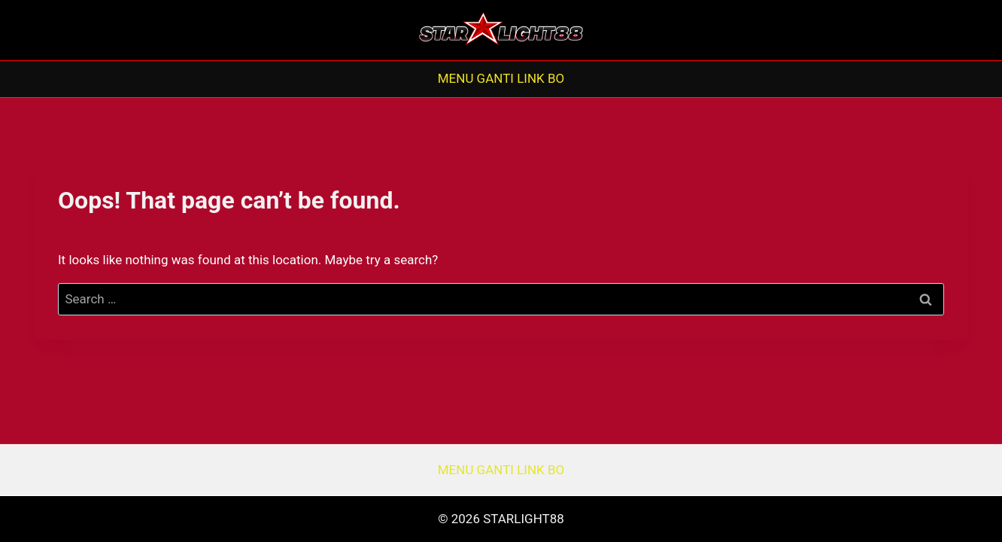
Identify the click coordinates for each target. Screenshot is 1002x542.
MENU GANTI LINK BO (501, 78)
